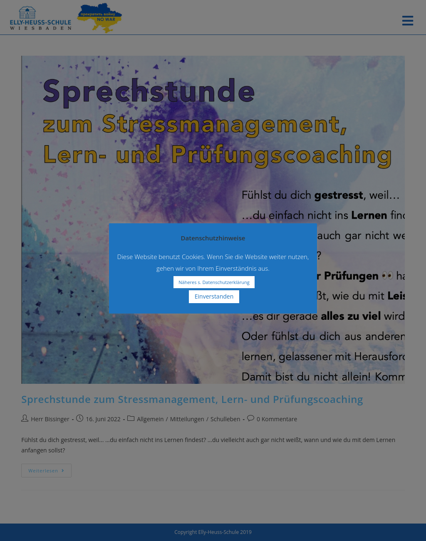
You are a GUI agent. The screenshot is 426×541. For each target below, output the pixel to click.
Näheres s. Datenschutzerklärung (213, 282)
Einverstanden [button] (214, 296)
